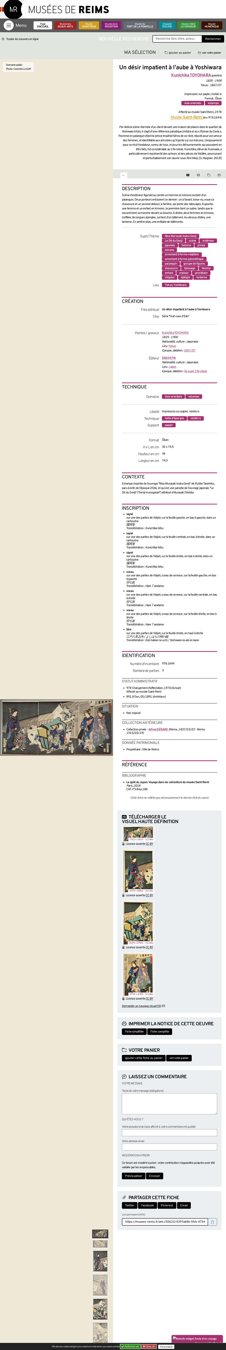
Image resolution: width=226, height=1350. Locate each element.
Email (184, 1205)
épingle (185, 277)
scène (192, 241)
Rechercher (213, 39)
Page (43, 25)
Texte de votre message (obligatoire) (142, 1091)
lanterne (201, 277)
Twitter (129, 1205)
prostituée (201, 273)
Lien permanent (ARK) (133, 1214)
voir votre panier (209, 53)
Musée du (140, 25)
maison (183, 273)
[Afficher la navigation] (9, 25)
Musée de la (111, 25)
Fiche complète (159, 1032)
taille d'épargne (174, 418)
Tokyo (172, 346)
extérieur (208, 241)
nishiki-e (195, 418)
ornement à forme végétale (182, 254)
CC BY (149, 844)
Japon (172, 367)
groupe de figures (194, 264)
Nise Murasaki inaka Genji (180, 236)
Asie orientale (192, 103)
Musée (89, 25)
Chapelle (167, 25)
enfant (169, 273)
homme (186, 245)
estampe (213, 103)
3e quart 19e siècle (195, 371)
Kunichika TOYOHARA (175, 333)
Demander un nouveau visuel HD (141, 1006)
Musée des (65, 25)
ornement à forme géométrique (184, 259)
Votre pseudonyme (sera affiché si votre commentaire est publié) (158, 1127)
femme (206, 268)
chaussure (171, 268)
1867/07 (189, 350)
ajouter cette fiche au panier (143, 1058)
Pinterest (167, 1205)
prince (201, 245)
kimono (169, 250)
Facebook (147, 1205)
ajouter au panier (178, 53)
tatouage (189, 268)
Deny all (150, 1346)
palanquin (171, 264)
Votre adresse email (133, 1141)
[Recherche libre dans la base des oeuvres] (177, 39)
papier (169, 425)
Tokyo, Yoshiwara (175, 285)
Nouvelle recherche (124, 39)
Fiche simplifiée (134, 1032)
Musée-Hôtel (188, 25)
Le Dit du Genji (173, 241)
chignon (169, 277)
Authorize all (130, 1346)
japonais (170, 245)
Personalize (167, 1346)
